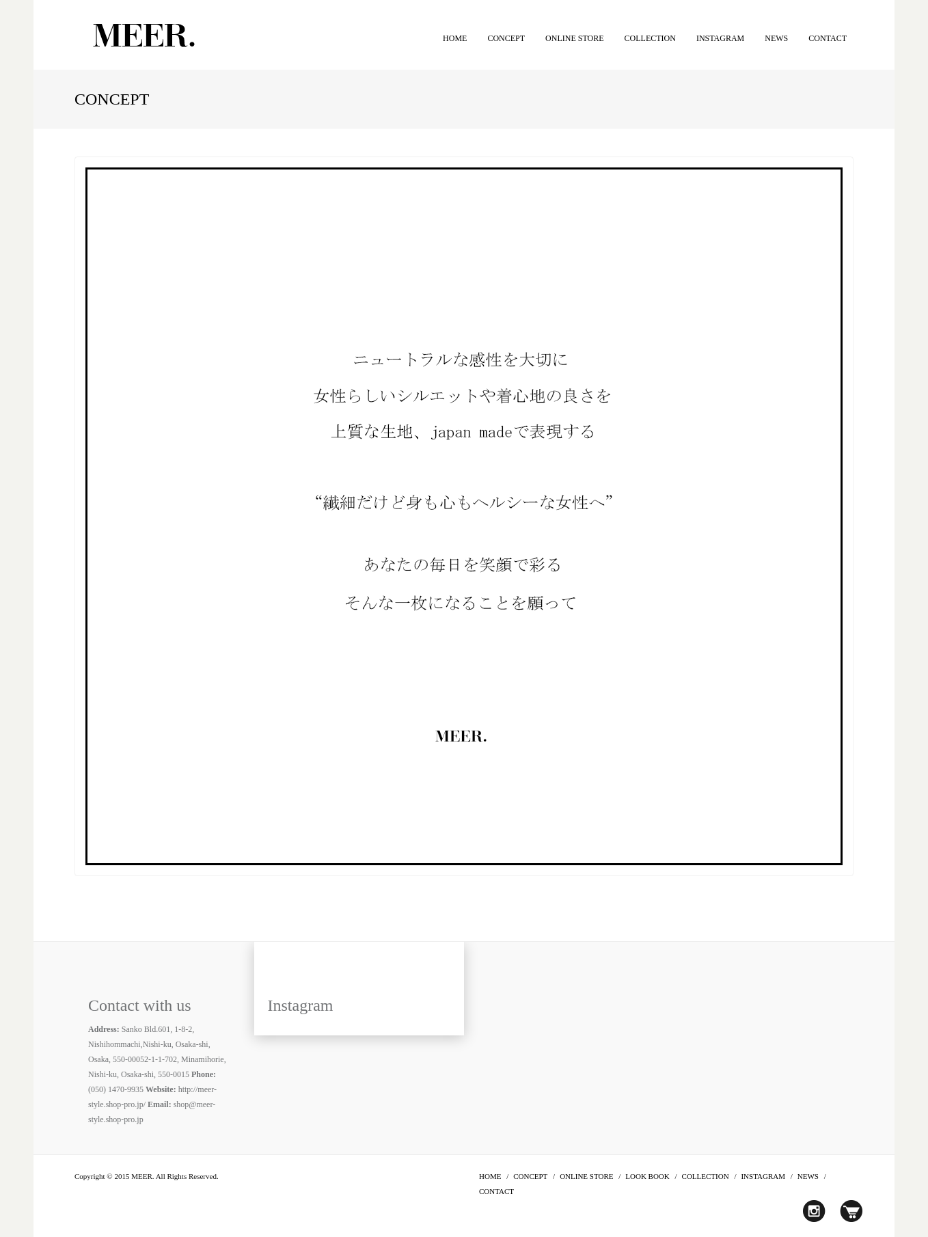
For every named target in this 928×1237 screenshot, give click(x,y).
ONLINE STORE (574, 38)
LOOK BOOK (647, 1176)
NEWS (776, 38)
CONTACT (827, 38)
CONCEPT (506, 38)
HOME (455, 38)
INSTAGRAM (720, 38)
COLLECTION (650, 38)
